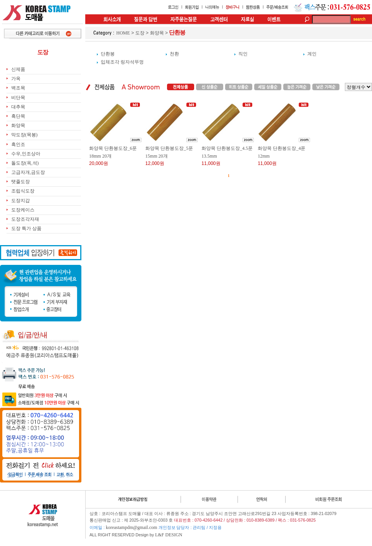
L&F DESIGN (168, 534)
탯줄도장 (20, 181)
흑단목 (18, 116)
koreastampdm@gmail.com (131, 527)
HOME (123, 33)
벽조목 (18, 88)
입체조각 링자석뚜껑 (122, 62)
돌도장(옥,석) (25, 163)
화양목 (18, 125)
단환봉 (108, 54)
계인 (312, 54)
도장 (140, 33)
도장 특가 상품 (26, 228)
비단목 (18, 97)
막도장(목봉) (24, 134)
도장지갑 (20, 200)
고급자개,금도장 (28, 172)
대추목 (18, 107)
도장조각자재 (25, 219)
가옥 (16, 78)
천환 (174, 54)
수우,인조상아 (25, 153)
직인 (243, 54)
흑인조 (18, 144)
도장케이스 (22, 210)
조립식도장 (22, 191)
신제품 (18, 69)
